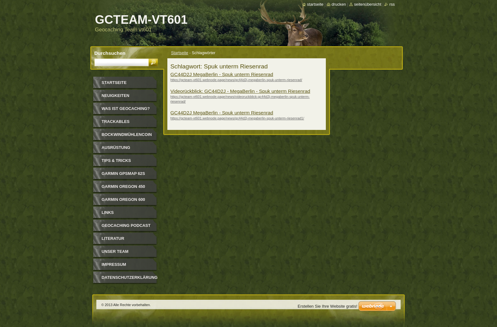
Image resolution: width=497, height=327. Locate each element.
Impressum (114, 264)
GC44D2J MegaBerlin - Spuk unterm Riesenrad (222, 74)
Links (108, 212)
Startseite (179, 52)
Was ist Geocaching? (126, 108)
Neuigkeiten (115, 95)
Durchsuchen (110, 53)
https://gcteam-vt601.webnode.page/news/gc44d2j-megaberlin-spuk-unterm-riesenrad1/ (237, 118)
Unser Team (115, 251)
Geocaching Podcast (126, 225)
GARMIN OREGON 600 (123, 199)
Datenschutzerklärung (130, 277)
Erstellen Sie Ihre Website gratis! (327, 306)
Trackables (116, 121)
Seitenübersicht (367, 4)
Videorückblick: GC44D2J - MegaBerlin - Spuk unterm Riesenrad (240, 91)
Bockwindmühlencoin (127, 134)
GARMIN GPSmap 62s (123, 173)
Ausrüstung (116, 147)
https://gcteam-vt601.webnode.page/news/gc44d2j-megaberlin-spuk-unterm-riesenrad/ (236, 80)
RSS (392, 4)
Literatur (113, 238)
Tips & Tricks (116, 160)
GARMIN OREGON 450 (123, 186)
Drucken (339, 4)
